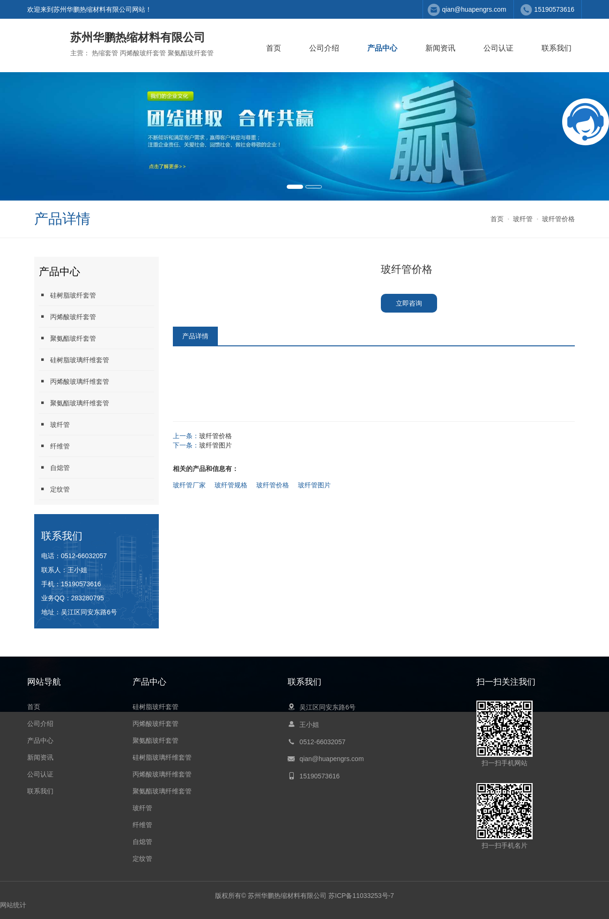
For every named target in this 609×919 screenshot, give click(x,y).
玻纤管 (523, 219)
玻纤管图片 (215, 445)
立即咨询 (409, 303)
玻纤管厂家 (189, 485)
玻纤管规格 (231, 485)
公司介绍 (324, 48)
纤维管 (54, 446)
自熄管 (54, 467)
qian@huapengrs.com (474, 9)
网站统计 (13, 905)
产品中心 (382, 48)
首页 (273, 48)
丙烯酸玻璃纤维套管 (74, 381)
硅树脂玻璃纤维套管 (74, 360)
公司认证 (498, 48)
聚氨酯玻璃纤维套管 (74, 403)
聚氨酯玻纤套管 (67, 338)
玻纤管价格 (558, 219)
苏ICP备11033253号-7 (361, 895)
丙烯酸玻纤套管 (67, 317)
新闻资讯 (440, 48)
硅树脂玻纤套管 (67, 295)
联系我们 (557, 48)
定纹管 (54, 489)
